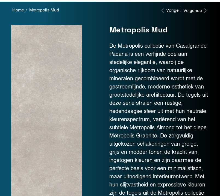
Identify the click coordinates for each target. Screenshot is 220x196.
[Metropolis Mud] (44, 10)
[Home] (18, 10)
